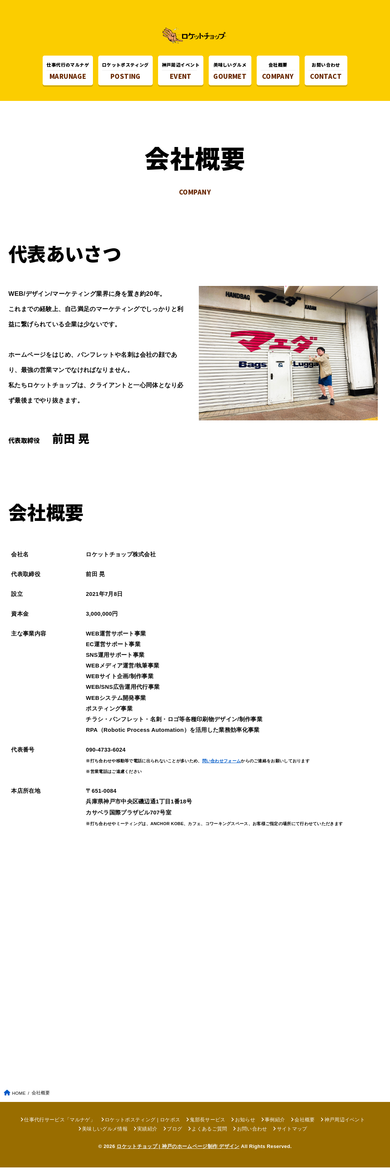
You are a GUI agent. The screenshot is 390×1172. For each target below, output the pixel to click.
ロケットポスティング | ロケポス (142, 1124)
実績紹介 (147, 1133)
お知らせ (245, 1124)
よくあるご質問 (209, 1133)
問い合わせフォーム (221, 765)
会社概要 (304, 1124)
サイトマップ (292, 1133)
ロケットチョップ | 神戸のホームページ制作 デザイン (178, 1151)
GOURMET (230, 72)
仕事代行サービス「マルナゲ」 (59, 1124)
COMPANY (278, 72)
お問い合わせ (252, 1133)
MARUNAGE (67, 72)
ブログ (174, 1133)
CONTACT (326, 72)
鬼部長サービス (207, 1124)
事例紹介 (275, 1124)
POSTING (125, 72)
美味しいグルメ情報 (105, 1133)
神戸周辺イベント (344, 1124)
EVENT (181, 72)
